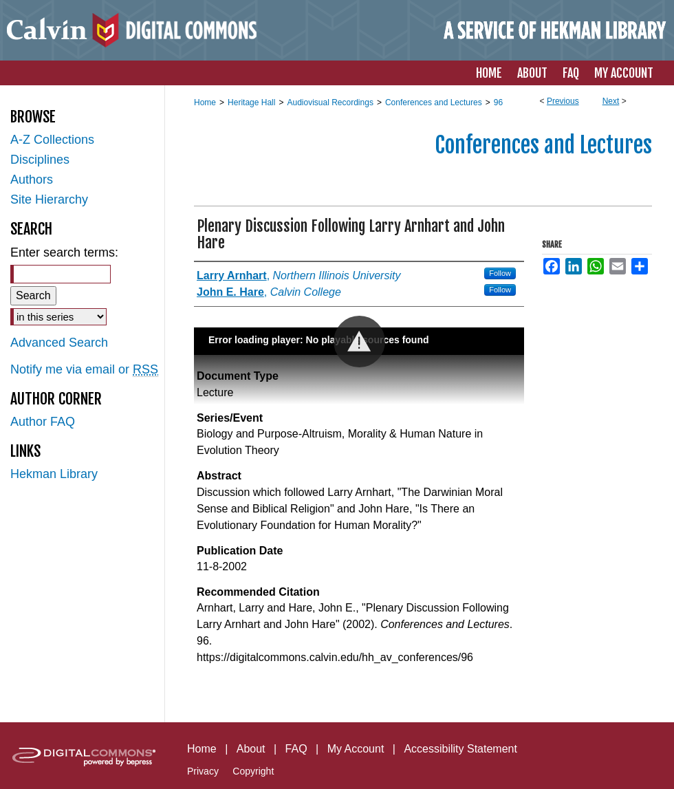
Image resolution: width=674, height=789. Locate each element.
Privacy (203, 771)
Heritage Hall (251, 102)
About (251, 749)
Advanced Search (59, 342)
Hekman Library (54, 474)
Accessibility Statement (460, 749)
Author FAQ (42, 422)
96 (498, 102)
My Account (355, 749)
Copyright (253, 771)
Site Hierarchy (49, 199)
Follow (500, 273)
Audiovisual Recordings (330, 102)
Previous (563, 101)
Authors (31, 179)
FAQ (296, 749)
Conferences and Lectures (433, 102)
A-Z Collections (52, 140)
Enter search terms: (64, 252)
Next (611, 101)
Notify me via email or (84, 370)
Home (205, 102)
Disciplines (39, 159)
